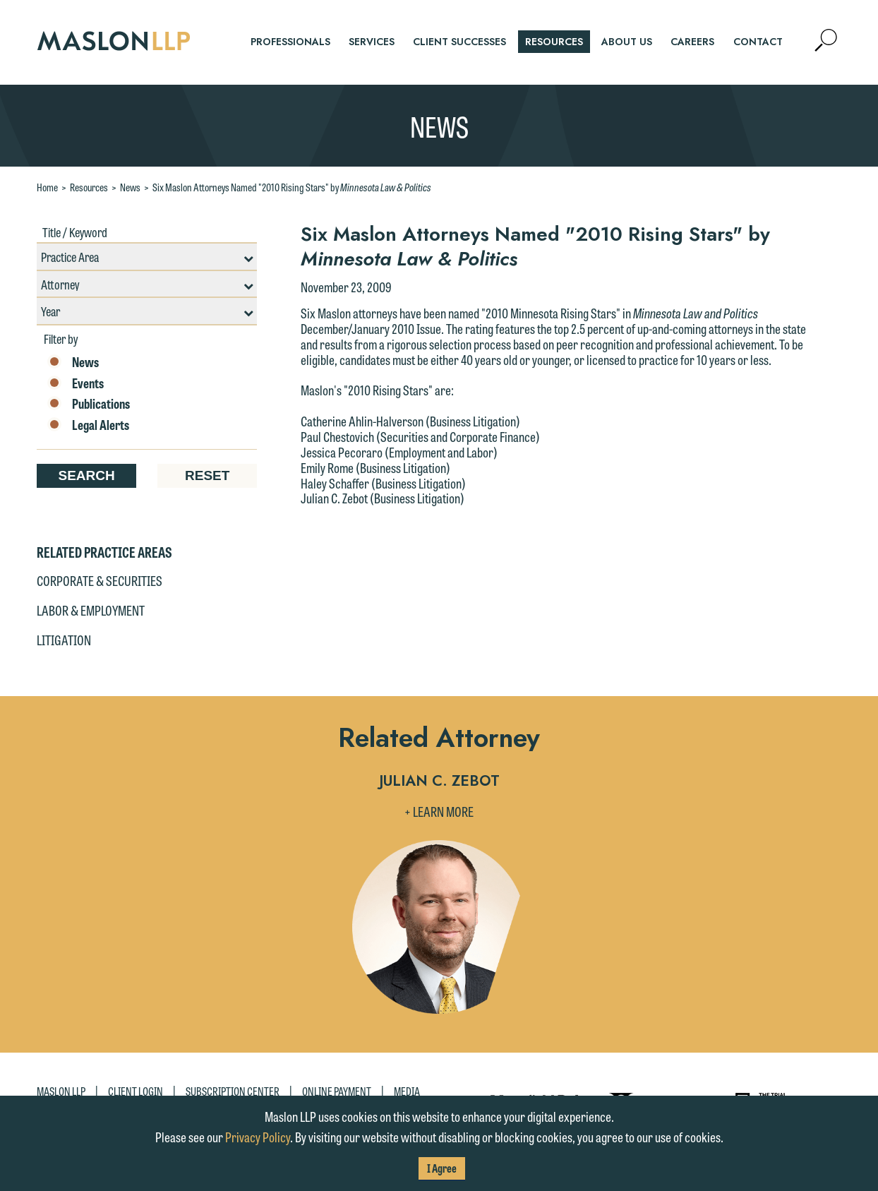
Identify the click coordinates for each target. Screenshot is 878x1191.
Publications (88, 404)
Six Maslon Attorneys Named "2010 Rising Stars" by (291, 187)
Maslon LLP (61, 1091)
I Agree (442, 1168)
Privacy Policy (257, 1137)
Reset (207, 475)
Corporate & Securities (99, 580)
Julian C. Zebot (439, 781)
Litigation (64, 640)
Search (86, 475)
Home (47, 187)
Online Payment (336, 1091)
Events (75, 383)
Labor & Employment (91, 610)
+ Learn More (439, 811)
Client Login (135, 1091)
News (130, 187)
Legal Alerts (88, 425)
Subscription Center (232, 1091)
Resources (89, 187)
